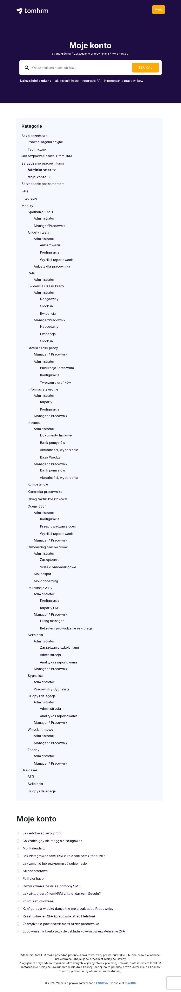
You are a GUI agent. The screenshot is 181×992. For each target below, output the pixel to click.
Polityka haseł (33, 879)
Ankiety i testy (38, 232)
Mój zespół (42, 574)
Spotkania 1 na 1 (40, 212)
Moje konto (37, 177)
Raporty (46, 402)
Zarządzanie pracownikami (91, 53)
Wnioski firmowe (40, 729)
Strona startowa (35, 871)
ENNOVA (102, 983)
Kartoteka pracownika (45, 492)
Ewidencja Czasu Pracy (46, 286)
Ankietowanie (50, 245)
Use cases (29, 770)
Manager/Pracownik (49, 226)
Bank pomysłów (52, 443)
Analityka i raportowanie (59, 662)
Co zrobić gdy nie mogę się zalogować (52, 841)
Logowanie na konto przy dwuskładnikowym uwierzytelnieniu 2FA (74, 931)
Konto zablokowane (38, 901)
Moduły (27, 206)
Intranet (34, 423)
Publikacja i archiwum (57, 368)
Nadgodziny (49, 299)
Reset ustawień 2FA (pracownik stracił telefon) (59, 916)
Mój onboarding (46, 581)
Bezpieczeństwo (34, 136)
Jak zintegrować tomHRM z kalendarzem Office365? (64, 856)
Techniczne (37, 149)
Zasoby (33, 750)
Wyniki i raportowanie (57, 260)
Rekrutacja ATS (40, 588)
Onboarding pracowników (48, 547)
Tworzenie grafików (55, 383)
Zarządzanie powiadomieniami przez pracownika (61, 924)
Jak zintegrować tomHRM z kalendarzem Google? (62, 894)
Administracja (50, 655)
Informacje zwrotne (43, 389)
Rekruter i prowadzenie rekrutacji (66, 628)
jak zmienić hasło (67, 80)
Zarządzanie (49, 560)
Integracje (29, 198)
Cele (31, 273)
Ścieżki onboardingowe (58, 567)
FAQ (24, 191)
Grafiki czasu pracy (43, 348)
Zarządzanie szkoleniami (59, 647)
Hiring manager (52, 621)
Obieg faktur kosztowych (47, 499)
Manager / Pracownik (50, 354)
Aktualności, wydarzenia (59, 450)
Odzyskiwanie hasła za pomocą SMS (52, 886)
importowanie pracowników (123, 80)
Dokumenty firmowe (56, 435)
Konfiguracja (50, 252)
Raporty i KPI (50, 608)
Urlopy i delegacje (42, 696)
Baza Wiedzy (50, 457)
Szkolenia (35, 635)
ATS (31, 776)
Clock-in (46, 306)
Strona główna (61, 53)
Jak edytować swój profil (42, 833)
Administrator (39, 170)
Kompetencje (38, 484)
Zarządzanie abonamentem (42, 184)
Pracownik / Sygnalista (52, 689)
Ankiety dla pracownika (52, 266)
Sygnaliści (35, 676)
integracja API (91, 80)
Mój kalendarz (34, 848)
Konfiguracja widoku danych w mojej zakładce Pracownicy (68, 909)
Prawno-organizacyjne (45, 142)
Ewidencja (48, 314)
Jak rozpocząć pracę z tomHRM (46, 156)
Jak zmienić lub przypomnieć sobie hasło (55, 864)
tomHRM (130, 983)
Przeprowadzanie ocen (58, 526)
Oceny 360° (37, 506)
